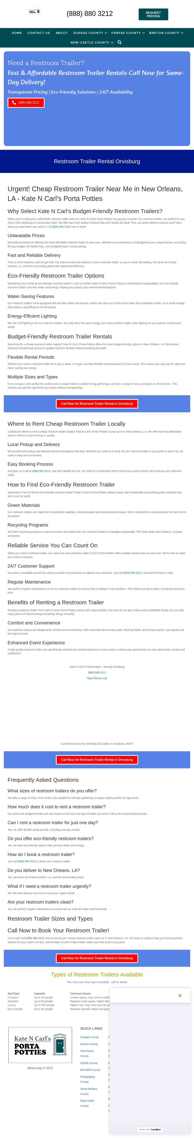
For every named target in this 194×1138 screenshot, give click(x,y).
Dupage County (88, 33)
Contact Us (38, 33)
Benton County (164, 33)
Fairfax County (126, 33)
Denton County (89, 1044)
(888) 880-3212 (61, 226)
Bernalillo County (90, 1069)
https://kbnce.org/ (97, 678)
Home (17, 33)
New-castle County (90, 42)
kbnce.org (34, 1068)
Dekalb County (89, 1063)
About (62, 33)
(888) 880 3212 (90, 13)
